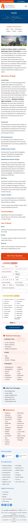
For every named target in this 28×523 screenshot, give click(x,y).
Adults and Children (6, 282)
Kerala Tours (20, 423)
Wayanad (20, 379)
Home (7, 17)
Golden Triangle (19, 477)
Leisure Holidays (6, 477)
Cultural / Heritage (10, 360)
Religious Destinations (11, 349)
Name (3, 266)
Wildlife (7, 358)
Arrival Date (4, 277)
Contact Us (5, 494)
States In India (21, 435)
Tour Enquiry (21, 1)
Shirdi (7, 29)
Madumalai (20, 375)
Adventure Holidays (7, 470)
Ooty (18, 371)
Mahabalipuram (9, 367)
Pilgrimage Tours (19, 467)
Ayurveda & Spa (6, 472)
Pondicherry (8, 377)
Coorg (19, 373)
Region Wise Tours (10, 399)
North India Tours (9, 397)
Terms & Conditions (7, 499)
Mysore (7, 371)
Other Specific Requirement (8, 287)
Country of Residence (6, 271)
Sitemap (4, 496)
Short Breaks (8, 417)
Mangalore (8, 375)
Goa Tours (20, 425)
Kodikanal (20, 369)
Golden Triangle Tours (11, 395)
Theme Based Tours (10, 401)
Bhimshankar (18, 29)
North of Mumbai (9, 344)
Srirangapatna (9, 369)
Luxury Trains (8, 393)
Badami (19, 367)
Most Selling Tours (10, 391)
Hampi (7, 373)
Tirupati (19, 377)
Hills (6, 356)
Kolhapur (8, 31)
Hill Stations (8, 346)
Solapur (14, 31)
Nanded (20, 31)
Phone (16, 271)
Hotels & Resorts (7, 474)
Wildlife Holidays (19, 470)
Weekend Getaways (15, 17)
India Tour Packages (7, 1)
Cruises (7, 440)
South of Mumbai (9, 342)
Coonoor (7, 379)
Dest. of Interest (19, 282)
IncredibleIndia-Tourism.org (14, 519)
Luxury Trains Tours (20, 481)
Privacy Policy (6, 501)
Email (16, 266)
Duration (17, 277)
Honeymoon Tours (7, 467)
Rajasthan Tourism (7, 481)
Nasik (12, 29)
